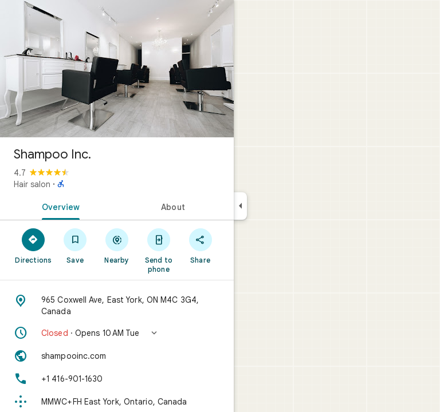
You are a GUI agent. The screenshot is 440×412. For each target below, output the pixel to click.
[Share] (200, 245)
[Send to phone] (158, 250)
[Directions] (33, 245)
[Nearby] (117, 245)
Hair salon (32, 184)
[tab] (58, 206)
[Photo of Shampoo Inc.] (117, 68)
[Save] (75, 245)
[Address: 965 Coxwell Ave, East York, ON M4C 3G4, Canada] (117, 306)
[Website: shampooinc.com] (117, 355)
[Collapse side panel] (240, 206)
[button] (117, 333)
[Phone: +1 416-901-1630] (117, 378)
